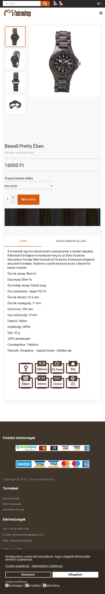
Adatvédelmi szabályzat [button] (46, 566)
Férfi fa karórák (12, 503)
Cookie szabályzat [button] (17, 566)
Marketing (52, 585)
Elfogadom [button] (75, 574)
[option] (15, 37)
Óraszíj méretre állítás (71, 241)
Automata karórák (13, 509)
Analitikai (35, 585)
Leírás (23, 241)
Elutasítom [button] (28, 574)
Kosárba (30, 199)
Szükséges (16, 585)
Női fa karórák (11, 498)
